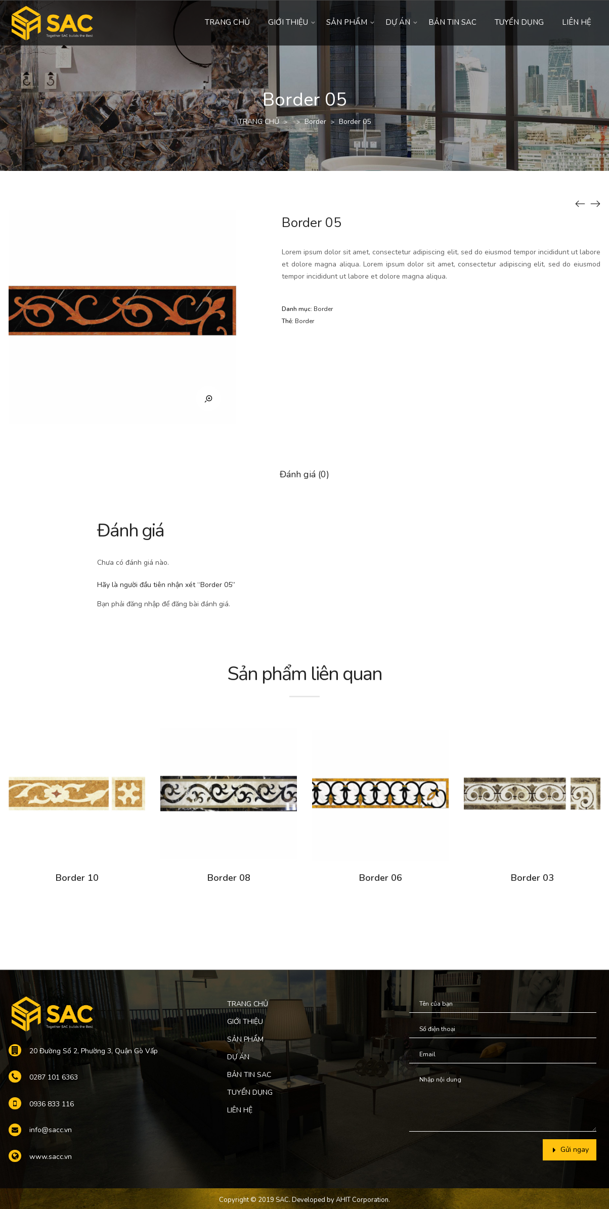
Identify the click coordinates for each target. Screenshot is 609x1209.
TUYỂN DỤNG (519, 22)
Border (315, 121)
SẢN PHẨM (346, 22)
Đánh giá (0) (304, 474)
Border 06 (380, 878)
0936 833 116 (51, 1104)
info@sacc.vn (50, 1130)
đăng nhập (143, 604)
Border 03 (532, 878)
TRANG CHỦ (227, 22)
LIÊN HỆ (576, 22)
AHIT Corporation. (363, 1199)
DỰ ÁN (397, 22)
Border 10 (77, 878)
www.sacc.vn (50, 1156)
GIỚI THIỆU (288, 22)
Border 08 (228, 878)
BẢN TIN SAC (452, 22)
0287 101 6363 (53, 1077)
